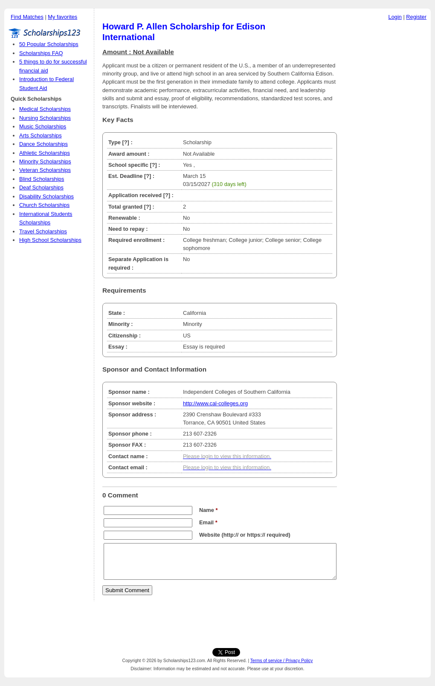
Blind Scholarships (41, 179)
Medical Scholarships (45, 109)
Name (208, 510)
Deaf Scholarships (41, 187)
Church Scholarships (44, 205)
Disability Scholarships (46, 196)
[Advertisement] (386, 153)
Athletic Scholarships (44, 153)
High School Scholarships (50, 240)
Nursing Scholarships (45, 118)
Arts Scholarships (40, 135)
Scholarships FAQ (41, 53)
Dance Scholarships (43, 144)
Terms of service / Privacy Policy (281, 660)
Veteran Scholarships (45, 170)
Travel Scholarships (43, 231)
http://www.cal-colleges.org (215, 403)
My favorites (62, 17)
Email (208, 522)
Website (209, 535)
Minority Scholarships (45, 161)
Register (416, 17)
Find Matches (27, 17)
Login (395, 17)
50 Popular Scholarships (48, 44)
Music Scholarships (42, 126)
